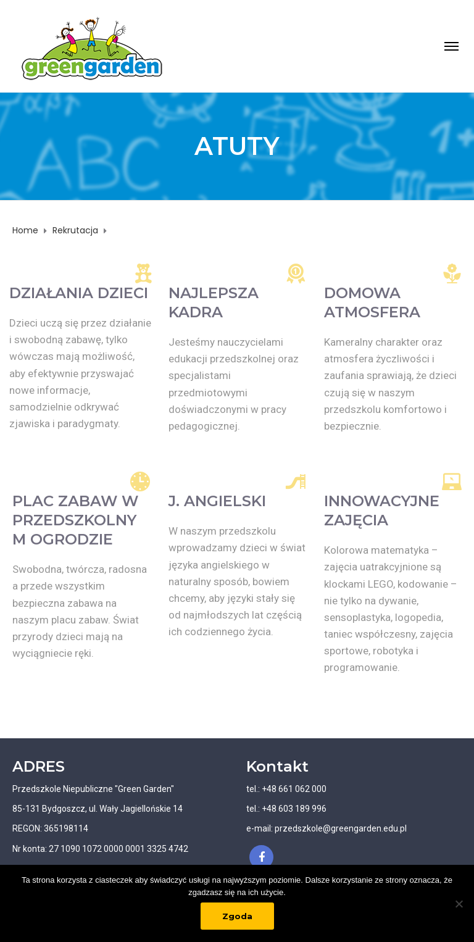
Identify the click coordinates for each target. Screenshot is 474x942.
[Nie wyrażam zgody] (458, 904)
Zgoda (237, 916)
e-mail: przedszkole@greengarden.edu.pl (326, 828)
